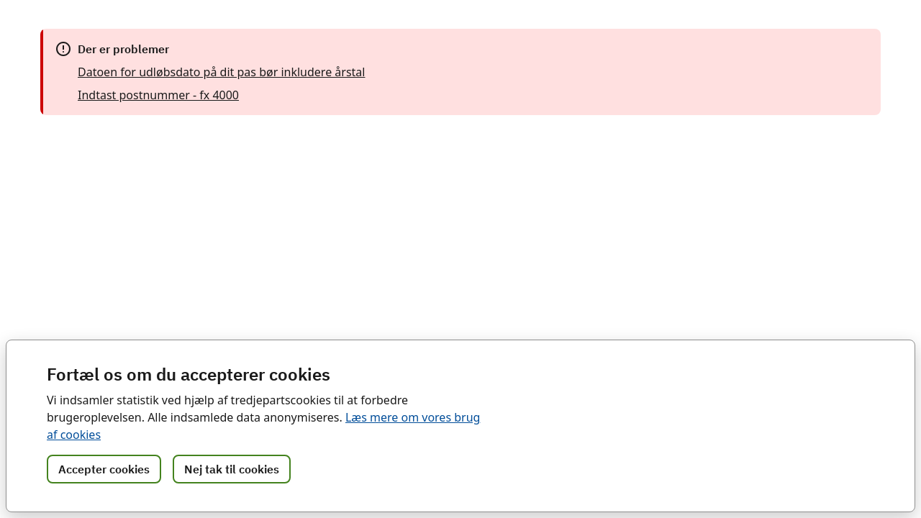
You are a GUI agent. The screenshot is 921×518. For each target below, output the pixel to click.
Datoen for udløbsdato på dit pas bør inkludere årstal (215, 72)
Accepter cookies (104, 469)
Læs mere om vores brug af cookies (308, 434)
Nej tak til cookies (231, 469)
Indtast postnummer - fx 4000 (157, 95)
